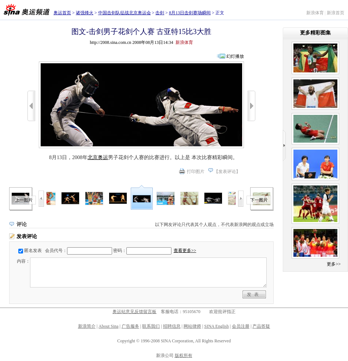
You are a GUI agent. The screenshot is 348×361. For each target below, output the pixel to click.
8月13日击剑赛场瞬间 (190, 12)
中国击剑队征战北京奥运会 (124, 12)
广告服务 (130, 326)
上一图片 (24, 200)
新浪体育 (315, 12)
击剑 (159, 12)
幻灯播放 (235, 56)
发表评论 (227, 171)
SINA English (216, 326)
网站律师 (192, 326)
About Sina (108, 326)
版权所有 (183, 355)
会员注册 (240, 326)
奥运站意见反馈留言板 (134, 311)
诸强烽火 (84, 12)
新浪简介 (87, 326)
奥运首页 (62, 12)
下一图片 (259, 200)
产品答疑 (261, 326)
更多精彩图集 (315, 32)
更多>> (334, 264)
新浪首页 (335, 12)
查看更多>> (185, 250)
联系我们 (151, 326)
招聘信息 (172, 326)
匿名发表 (33, 250)
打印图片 (195, 171)
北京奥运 (98, 157)
